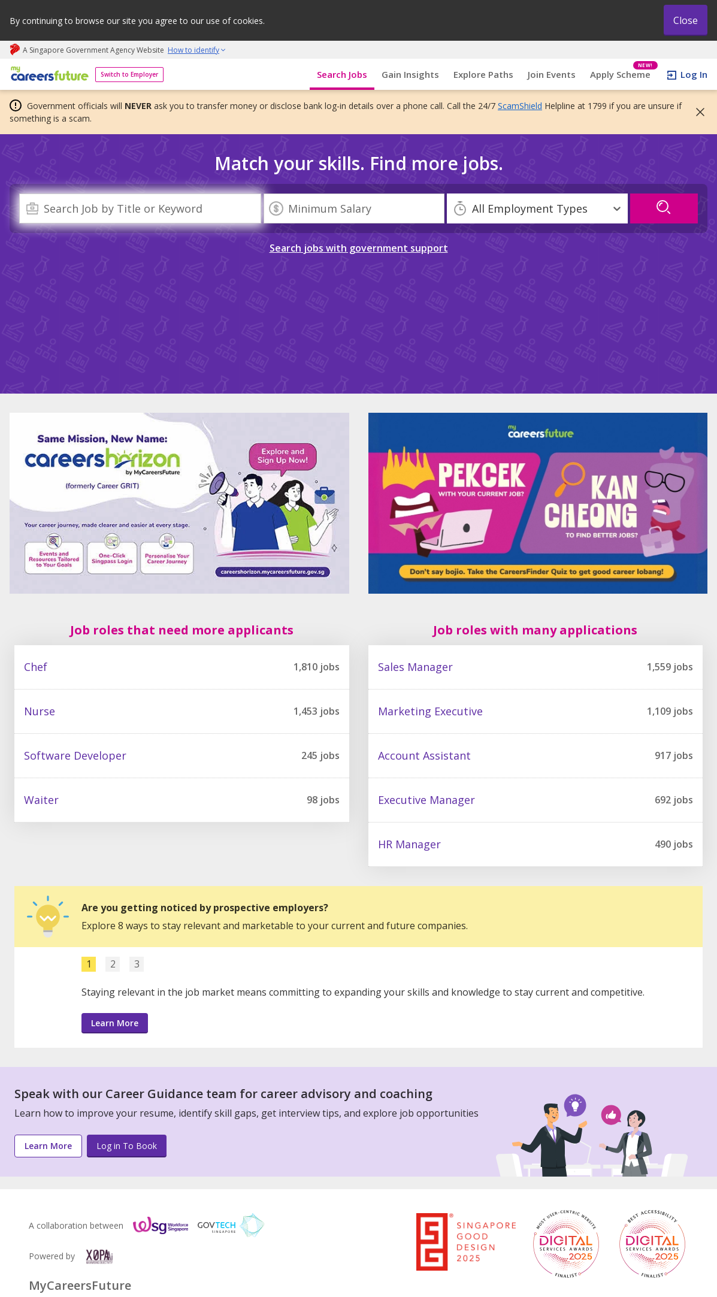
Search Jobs (342, 74)
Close (685, 20)
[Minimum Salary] (354, 208)
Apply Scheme (624, 74)
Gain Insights (410, 74)
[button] (696, 112)
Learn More (114, 1023)
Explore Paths (483, 74)
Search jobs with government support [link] (359, 248)
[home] (47, 74)
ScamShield (520, 105)
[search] (664, 208)
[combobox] (140, 208)
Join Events (552, 74)
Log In (693, 74)
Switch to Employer (129, 74)
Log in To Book (126, 1145)
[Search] (140, 208)
